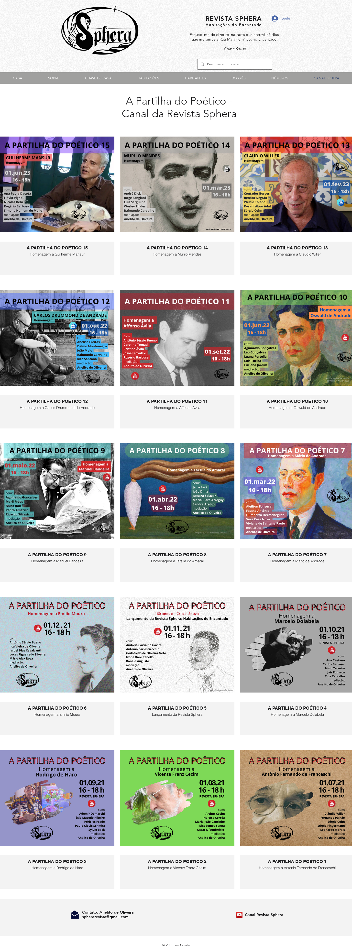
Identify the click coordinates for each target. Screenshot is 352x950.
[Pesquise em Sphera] (234, 64)
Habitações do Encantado (234, 24)
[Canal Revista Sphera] (239, 915)
